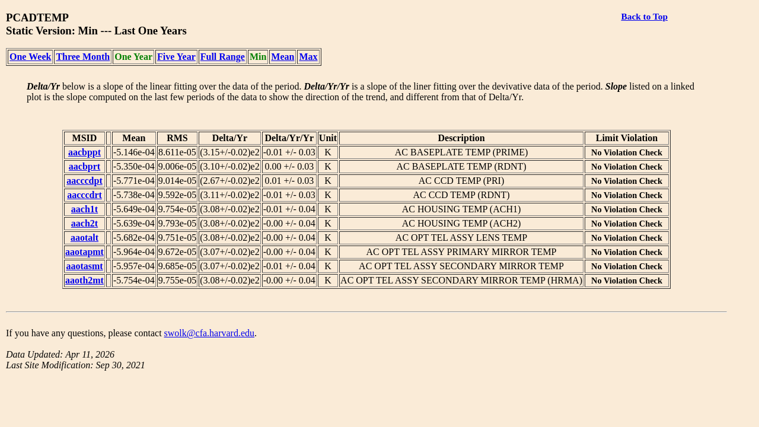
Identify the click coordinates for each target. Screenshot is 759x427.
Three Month (83, 57)
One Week (30, 57)
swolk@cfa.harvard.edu (209, 333)
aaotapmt (84, 252)
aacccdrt (84, 195)
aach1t (84, 209)
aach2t (84, 223)
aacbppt (84, 152)
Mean (282, 57)
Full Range (222, 57)
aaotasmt (84, 266)
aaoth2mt (84, 280)
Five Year (176, 57)
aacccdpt (84, 181)
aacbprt (84, 166)
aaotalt (84, 237)
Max (308, 57)
